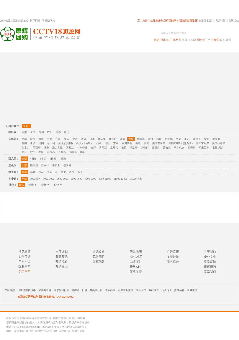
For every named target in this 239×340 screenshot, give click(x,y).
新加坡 (113, 138)
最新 (45, 184)
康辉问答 (99, 261)
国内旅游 (134, 48)
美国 (146, 143)
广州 (49, 132)
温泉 (164, 39)
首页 (59, 48)
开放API (135, 266)
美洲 (138, 143)
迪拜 (93, 147)
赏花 (41, 172)
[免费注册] (192, 20)
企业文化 (210, 256)
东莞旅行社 (96, 290)
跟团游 (34, 165)
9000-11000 (105, 178)
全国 (32, 132)
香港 (199, 39)
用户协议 (24, 261)
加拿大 (25, 147)
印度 (159, 138)
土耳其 (114, 147)
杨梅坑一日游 (79, 290)
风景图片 (99, 256)
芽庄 (24, 151)
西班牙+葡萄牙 (84, 143)
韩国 (228, 39)
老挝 (150, 138)
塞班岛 (191, 147)
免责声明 (24, 271)
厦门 (187, 39)
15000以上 (136, 178)
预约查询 (62, 266)
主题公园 (52, 172)
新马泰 (102, 138)
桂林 (181, 39)
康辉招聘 (210, 266)
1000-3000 (48, 178)
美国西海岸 (218, 143)
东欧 (115, 143)
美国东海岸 (158, 143)
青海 (41, 138)
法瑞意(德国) (65, 143)
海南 (193, 39)
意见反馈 (210, 261)
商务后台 (173, 261)
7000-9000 (90, 178)
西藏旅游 (192, 290)
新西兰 (70, 147)
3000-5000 (62, 178)
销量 (32, 184)
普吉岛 (167, 147)
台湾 (210, 39)
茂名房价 (166, 290)
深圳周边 (95, 48)
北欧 (107, 143)
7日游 (62, 158)
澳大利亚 (57, 147)
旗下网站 (35, 20)
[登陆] (182, 20)
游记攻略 (99, 251)
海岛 (71, 172)
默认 (21, 184)
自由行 (45, 165)
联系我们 (221, 20)
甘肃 (49, 138)
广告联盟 (173, 251)
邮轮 (82, 151)
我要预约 (62, 256)
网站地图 (136, 251)
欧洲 (206, 138)
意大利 (51, 143)
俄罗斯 (216, 138)
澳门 (205, 39)
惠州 (175, 39)
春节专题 (75, 48)
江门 (169, 39)
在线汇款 (233, 20)
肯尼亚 (103, 147)
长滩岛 (62, 151)
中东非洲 (82, 147)
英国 (24, 143)
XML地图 (136, 256)
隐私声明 (24, 266)
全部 (24, 132)
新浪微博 (136, 271)
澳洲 (46, 147)
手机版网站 (48, 20)
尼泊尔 (169, 138)
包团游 (67, 165)
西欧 (98, 143)
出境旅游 (173, 48)
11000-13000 (121, 178)
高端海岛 (209, 48)
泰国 (216, 39)
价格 (58, 184)
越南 (122, 138)
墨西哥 (37, 147)
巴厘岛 (156, 147)
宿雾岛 (73, 151)
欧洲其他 (127, 143)
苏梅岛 (51, 151)
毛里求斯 (217, 147)
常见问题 (24, 251)
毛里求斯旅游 (125, 290)
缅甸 (26, 126)
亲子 (80, 172)
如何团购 (24, 256)
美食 (63, 172)
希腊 (32, 143)
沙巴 (32, 151)
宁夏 (58, 138)
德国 (41, 143)
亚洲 (75, 138)
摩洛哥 (134, 147)
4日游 (33, 158)
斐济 (41, 151)
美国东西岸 (202, 143)
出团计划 (62, 251)
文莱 (178, 138)
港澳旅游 (153, 48)
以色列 (145, 147)
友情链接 (173, 256)
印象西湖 (110, 290)
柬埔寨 (141, 138)
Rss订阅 (135, 261)
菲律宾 (197, 138)
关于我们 (210, 251)
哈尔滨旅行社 (61, 290)
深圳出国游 (44, 290)
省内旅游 (114, 48)
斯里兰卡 (204, 147)
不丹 (187, 138)
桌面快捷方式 (20, 20)
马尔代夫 (179, 147)
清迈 (83, 138)
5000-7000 (76, 178)
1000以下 (35, 178)
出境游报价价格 (27, 290)
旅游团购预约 (206, 20)
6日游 (53, 158)
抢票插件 (179, 290)
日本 (222, 39)
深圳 (41, 132)
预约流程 (62, 261)
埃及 (123, 147)
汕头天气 (141, 290)
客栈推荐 (154, 290)
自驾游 (190, 48)
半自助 (56, 165)
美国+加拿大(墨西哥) (181, 143)
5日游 (43, 158)
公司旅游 (228, 48)
